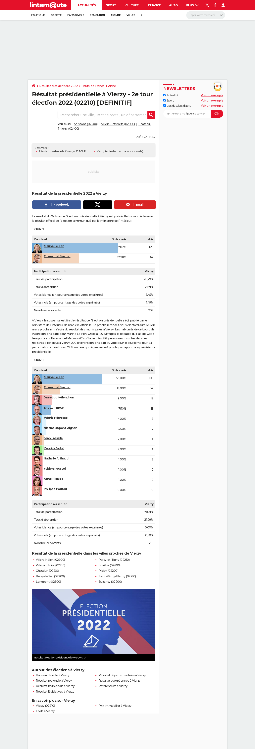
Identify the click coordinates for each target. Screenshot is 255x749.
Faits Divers (75, 15)
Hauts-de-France (92, 86)
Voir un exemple (212, 95)
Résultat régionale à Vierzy (54, 680)
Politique (38, 15)
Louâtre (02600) (110, 565)
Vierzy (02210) (45, 706)
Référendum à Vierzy (113, 686)
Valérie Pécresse (56, 418)
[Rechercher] (205, 15)
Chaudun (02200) (48, 571)
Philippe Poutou (55, 489)
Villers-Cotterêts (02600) (118, 124)
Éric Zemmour (54, 407)
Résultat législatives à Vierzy (55, 691)
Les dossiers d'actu (177, 105)
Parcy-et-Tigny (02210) (114, 560)
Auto (173, 5)
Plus (192, 5)
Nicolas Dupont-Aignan (60, 428)
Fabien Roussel (55, 468)
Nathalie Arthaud (56, 458)
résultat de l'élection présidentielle (98, 320)
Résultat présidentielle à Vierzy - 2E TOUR (62, 151)
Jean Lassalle (53, 438)
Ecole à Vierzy (45, 711)
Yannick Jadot (54, 448)
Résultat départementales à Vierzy (122, 675)
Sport (111, 5)
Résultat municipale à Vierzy (55, 686)
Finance (154, 5)
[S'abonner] (193, 114)
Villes (131, 15)
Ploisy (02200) (108, 571)
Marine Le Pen (54, 246)
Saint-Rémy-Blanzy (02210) (117, 576)
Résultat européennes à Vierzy (119, 680)
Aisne (112, 86)
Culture (132, 5)
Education (97, 15)
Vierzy (100, 151)
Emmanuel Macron (57, 256)
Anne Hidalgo (53, 479)
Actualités (86, 5)
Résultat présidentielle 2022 (58, 86)
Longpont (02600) (48, 581)
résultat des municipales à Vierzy (91, 329)
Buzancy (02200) (110, 581)
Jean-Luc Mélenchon (59, 397)
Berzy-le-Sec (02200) (50, 576)
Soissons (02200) (86, 124)
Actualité (170, 95)
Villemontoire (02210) (50, 565)
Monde (116, 15)
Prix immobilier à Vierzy (115, 706)
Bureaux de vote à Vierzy (52, 675)
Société (56, 15)
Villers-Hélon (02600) (50, 560)
